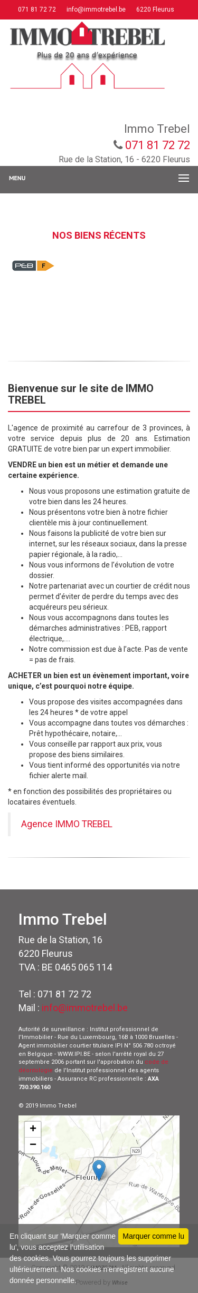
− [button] (33, 1145)
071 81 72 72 (36, 9)
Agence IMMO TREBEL (66, 824)
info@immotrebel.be (95, 9)
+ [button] (33, 1130)
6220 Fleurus (154, 9)
